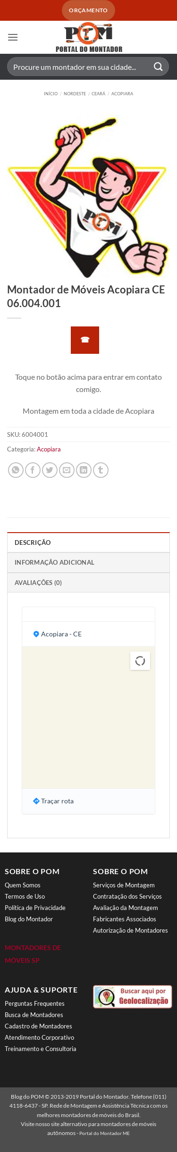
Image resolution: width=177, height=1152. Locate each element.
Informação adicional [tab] (54, 562)
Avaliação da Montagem (125, 907)
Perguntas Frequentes (35, 1003)
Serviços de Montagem (124, 885)
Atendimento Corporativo (39, 1037)
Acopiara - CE (61, 634)
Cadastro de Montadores (38, 1026)
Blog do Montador (29, 919)
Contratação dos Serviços (127, 896)
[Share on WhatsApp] (16, 470)
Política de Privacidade (35, 907)
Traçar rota (57, 801)
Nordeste (75, 93)
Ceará (98, 93)
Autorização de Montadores (130, 930)
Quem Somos (23, 885)
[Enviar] (158, 67)
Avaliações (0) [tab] (38, 582)
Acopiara (122, 93)
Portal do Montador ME (104, 1133)
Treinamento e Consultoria (40, 1048)
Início (51, 93)
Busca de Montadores (34, 1014)
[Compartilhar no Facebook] (33, 470)
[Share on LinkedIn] (84, 470)
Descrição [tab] (33, 542)
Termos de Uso (25, 896)
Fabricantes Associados (124, 919)
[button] (12, 37)
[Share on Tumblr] (101, 470)
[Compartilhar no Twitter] (50, 470)
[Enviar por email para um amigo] (67, 470)
